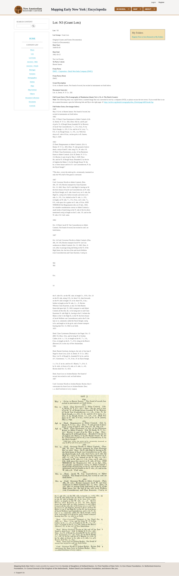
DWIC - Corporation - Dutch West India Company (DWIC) (73, 71)
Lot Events (32, 58)
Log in (153, 2)
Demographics (32, 78)
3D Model (121, 9)
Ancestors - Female (32, 66)
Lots (32, 54)
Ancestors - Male (32, 62)
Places (32, 50)
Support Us (20, 573)
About (148, 9)
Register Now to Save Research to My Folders (147, 37)
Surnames (32, 74)
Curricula (32, 106)
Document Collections (32, 98)
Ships (32, 86)
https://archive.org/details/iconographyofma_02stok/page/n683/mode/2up (128, 102)
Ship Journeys (32, 90)
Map (135, 9)
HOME (32, 38)
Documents (32, 102)
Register (161, 2)
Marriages (32, 70)
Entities (32, 82)
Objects (32, 94)
